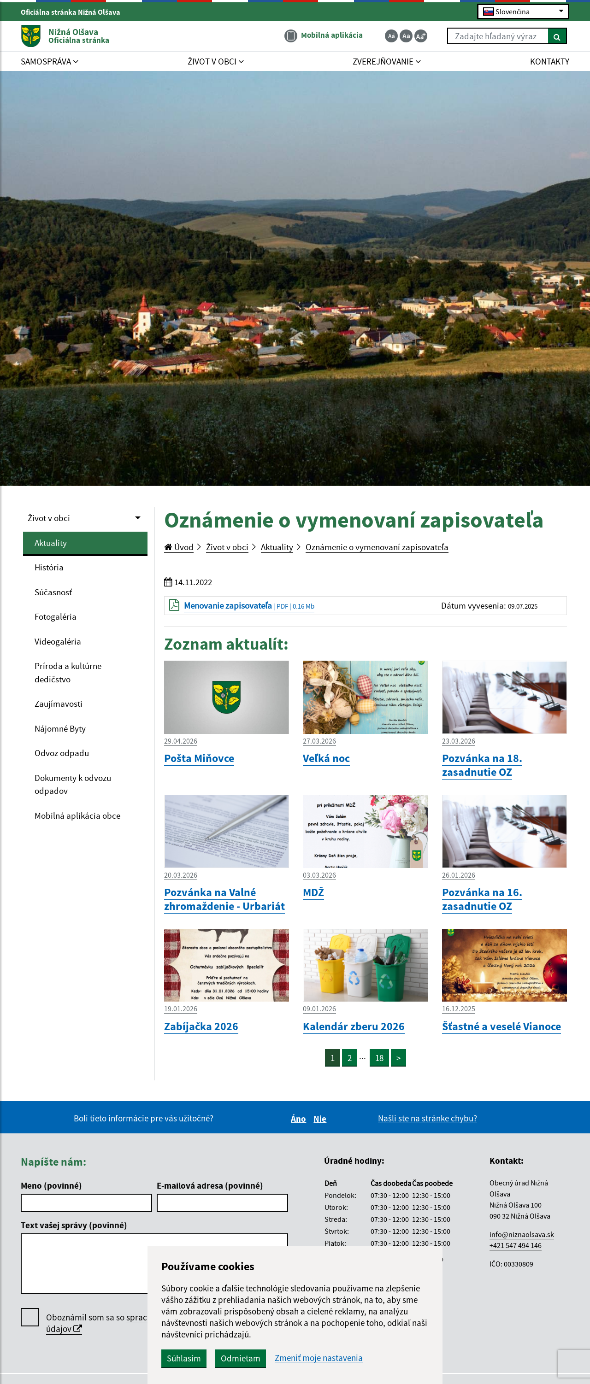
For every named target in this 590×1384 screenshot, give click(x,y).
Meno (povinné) (51, 1185)
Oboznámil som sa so (129, 1323)
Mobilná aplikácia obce (77, 815)
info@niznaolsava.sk (522, 1234)
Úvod (179, 546)
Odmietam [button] (240, 1358)
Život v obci (49, 517)
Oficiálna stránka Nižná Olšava (74, 12)
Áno (300, 1118)
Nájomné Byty (60, 728)
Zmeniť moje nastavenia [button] (319, 1358)
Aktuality (51, 542)
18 (379, 1057)
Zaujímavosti (59, 703)
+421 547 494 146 (516, 1245)
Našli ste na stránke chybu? (427, 1118)
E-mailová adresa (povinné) (210, 1185)
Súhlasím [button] (184, 1358)
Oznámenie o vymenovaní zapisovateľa (377, 546)
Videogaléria (58, 641)
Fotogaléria (56, 616)
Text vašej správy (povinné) (74, 1225)
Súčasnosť (53, 592)
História (49, 567)
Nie (321, 1118)
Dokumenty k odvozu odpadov (73, 784)
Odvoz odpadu (62, 752)
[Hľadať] (557, 36)
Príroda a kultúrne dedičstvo (68, 672)
